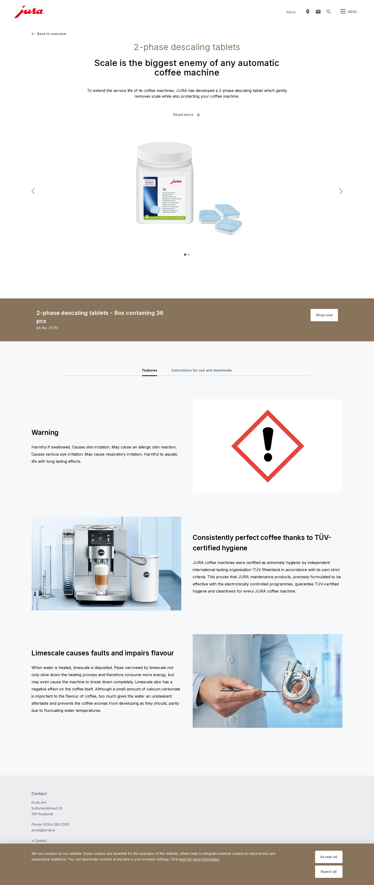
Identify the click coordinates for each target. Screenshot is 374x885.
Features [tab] (149, 370)
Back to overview (48, 34)
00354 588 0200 (56, 824)
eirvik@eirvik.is (43, 830)
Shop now (324, 315)
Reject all (329, 872)
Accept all (328, 857)
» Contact (39, 841)
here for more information (199, 859)
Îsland (290, 12)
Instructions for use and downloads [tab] (201, 370)
